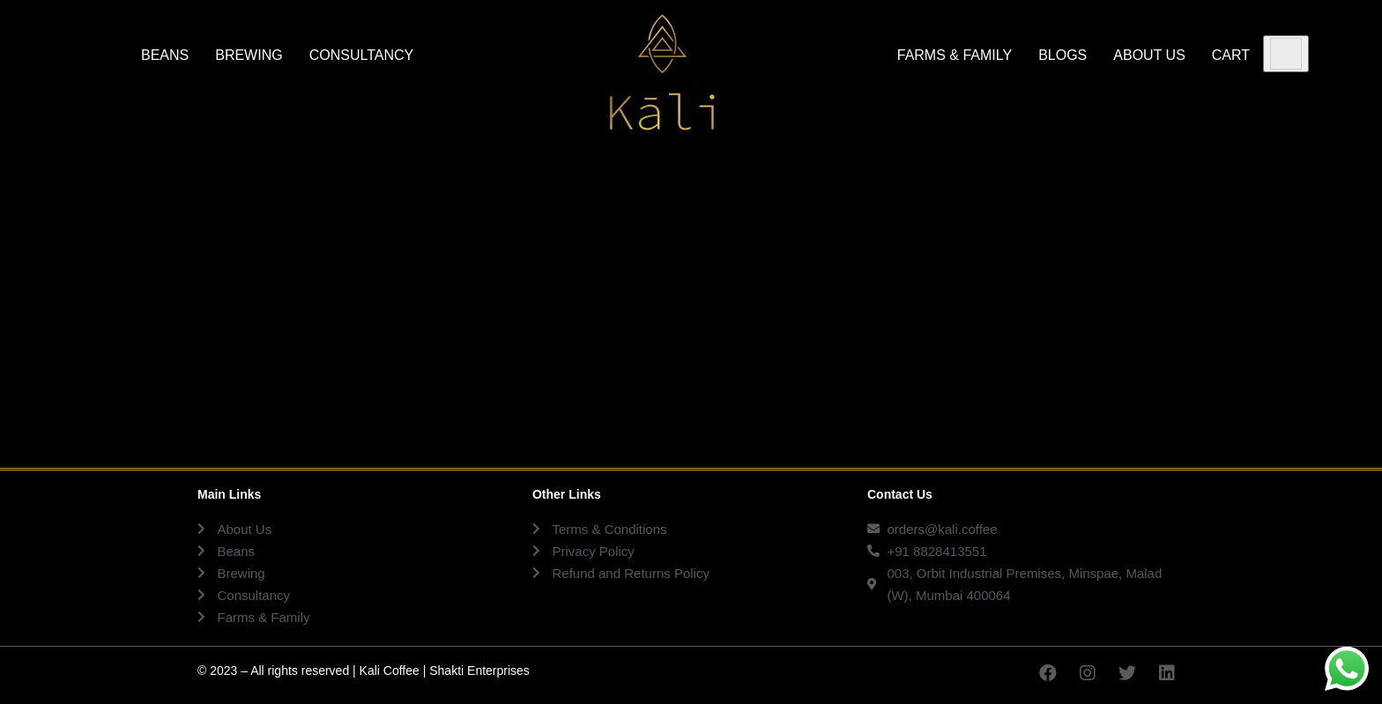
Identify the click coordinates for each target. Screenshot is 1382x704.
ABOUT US (1149, 55)
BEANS (165, 55)
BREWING (248, 55)
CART (1231, 55)
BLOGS (1062, 55)
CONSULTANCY (361, 55)
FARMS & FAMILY (954, 55)
